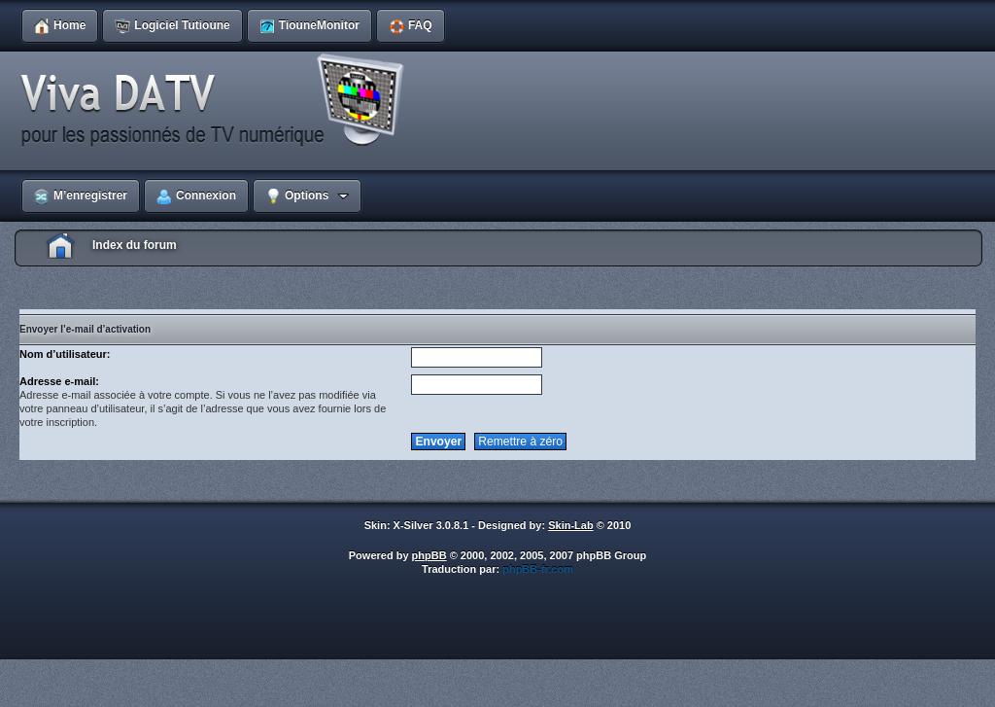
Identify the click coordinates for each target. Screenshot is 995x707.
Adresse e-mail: (59, 381)
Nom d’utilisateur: (65, 354)
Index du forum (134, 245)
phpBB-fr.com (537, 569)
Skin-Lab (570, 525)
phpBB (429, 555)
